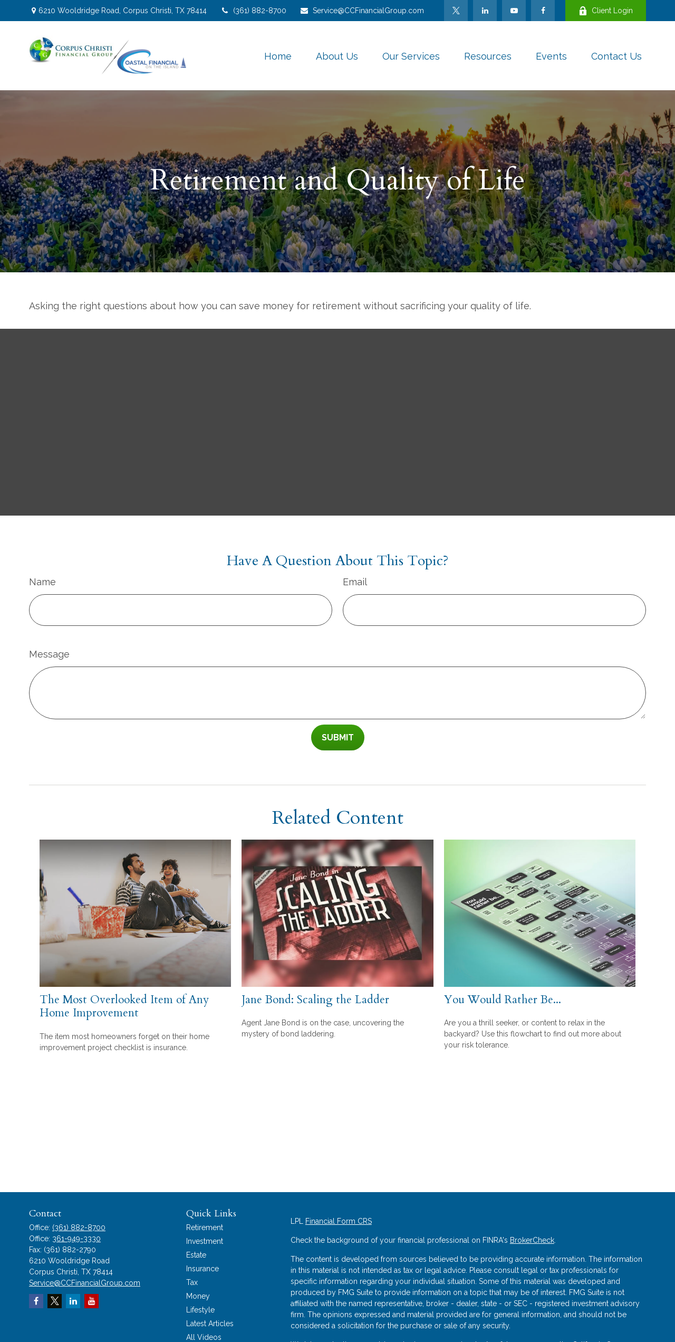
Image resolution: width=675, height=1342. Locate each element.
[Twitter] (456, 10)
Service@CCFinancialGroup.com (362, 10)
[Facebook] (543, 10)
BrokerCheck (532, 1240)
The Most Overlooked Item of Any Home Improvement (124, 1006)
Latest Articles (210, 1323)
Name (42, 581)
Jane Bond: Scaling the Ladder (315, 999)
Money (198, 1296)
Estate (196, 1255)
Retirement (204, 1227)
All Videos (203, 1337)
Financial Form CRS (338, 1221)
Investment (204, 1241)
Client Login (605, 10)
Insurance (202, 1268)
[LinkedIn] (485, 10)
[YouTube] (514, 10)
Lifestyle (200, 1310)
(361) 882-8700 (253, 10)
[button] (278, 56)
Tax (192, 1282)
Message (49, 654)
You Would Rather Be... (502, 999)
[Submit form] (337, 737)
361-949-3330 (76, 1238)
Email (355, 581)
